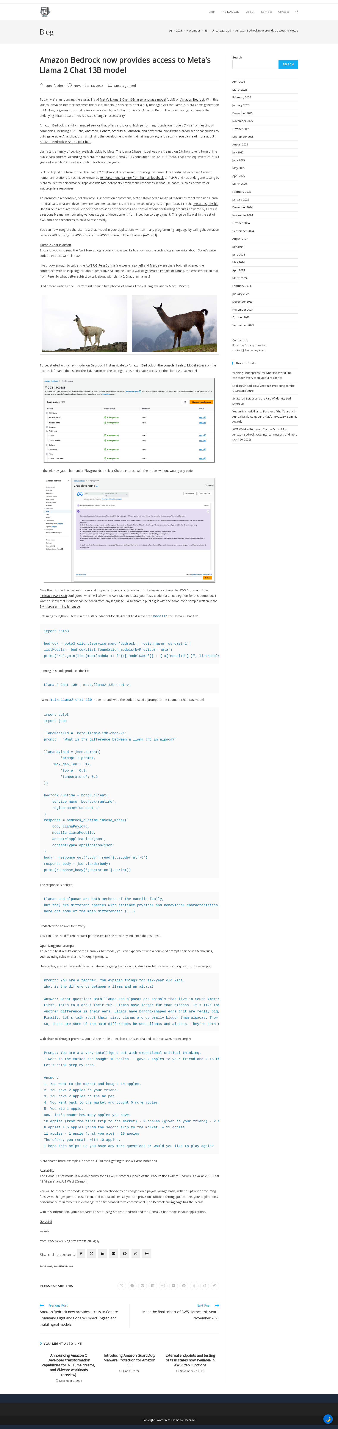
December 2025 (242, 113)
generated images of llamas (164, 271)
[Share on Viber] (163, 1286)
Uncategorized (125, 86)
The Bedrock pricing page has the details (175, 1202)
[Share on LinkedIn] (153, 1286)
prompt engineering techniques (190, 951)
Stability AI (119, 131)
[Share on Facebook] (132, 1286)
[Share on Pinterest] (142, 1286)
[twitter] (91, 1253)
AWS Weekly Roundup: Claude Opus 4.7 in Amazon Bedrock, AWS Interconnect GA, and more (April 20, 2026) (264, 434)
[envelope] (113, 1253)
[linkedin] (102, 1253)
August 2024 (240, 239)
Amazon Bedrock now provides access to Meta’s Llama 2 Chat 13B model (282, 30)
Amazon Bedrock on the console (152, 365)
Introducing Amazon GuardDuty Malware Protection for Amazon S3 (129, 1360)
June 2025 (238, 160)
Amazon (134, 131)
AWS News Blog (63, 1266)
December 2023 (242, 301)
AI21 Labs (76, 131)
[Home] (170, 30)
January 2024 (240, 294)
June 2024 (238, 254)
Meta (158, 131)
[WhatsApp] (135, 1253)
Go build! (46, 1221)
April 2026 (238, 82)
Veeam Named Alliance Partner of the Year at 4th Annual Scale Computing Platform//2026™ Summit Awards (264, 416)
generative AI (56, 136)
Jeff (140, 265)
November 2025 (242, 121)
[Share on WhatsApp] (215, 1286)
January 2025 (240, 199)
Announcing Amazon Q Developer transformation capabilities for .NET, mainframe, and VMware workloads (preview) (68, 1365)
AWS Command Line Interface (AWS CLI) (128, 235)
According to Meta (81, 157)
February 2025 (241, 192)
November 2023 (242, 309)
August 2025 (240, 144)
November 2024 (242, 215)
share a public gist (146, 601)
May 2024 (238, 262)
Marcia (154, 265)
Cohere (105, 131)
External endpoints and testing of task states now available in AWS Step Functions (190, 1360)
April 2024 (238, 270)
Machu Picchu (178, 286)
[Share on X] (121, 1286)
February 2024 (241, 286)
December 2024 (242, 207)
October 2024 (241, 223)
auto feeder (54, 86)
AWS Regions (159, 1176)
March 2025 (239, 184)
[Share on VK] (173, 1286)
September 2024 (243, 231)
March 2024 (239, 278)
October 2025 (241, 129)
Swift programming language (60, 606)
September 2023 (243, 325)
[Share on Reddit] (184, 1286)
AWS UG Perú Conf (99, 265)
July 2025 (238, 152)
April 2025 (238, 176)
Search (237, 57)
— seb (44, 1231)
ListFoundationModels (103, 616)
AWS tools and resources (57, 220)
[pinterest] (124, 1253)
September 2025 (243, 137)
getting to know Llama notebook (134, 1161)
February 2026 (241, 97)
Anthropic (92, 131)
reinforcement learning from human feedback (132, 177)
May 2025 (238, 168)
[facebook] (81, 1253)
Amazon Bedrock (192, 99)
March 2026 (239, 90)
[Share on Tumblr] (194, 1286)
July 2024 (238, 246)
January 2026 (240, 105)
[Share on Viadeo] (204, 1286)
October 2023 (241, 317)
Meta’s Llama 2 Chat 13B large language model (133, 99)
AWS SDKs (82, 235)
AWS (49, 1266)
